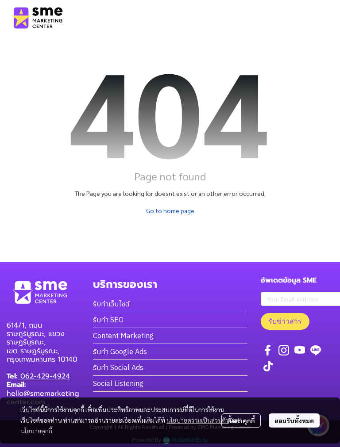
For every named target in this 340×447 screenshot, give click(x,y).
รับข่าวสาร (285, 321)
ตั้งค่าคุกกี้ (241, 420)
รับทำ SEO (108, 319)
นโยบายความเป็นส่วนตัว (197, 420)
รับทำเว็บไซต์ (111, 303)
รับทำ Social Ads (118, 367)
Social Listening (118, 383)
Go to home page (170, 210)
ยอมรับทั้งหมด (294, 420)
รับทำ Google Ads (120, 351)
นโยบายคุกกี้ (36, 431)
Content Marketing (123, 335)
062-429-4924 (44, 376)
